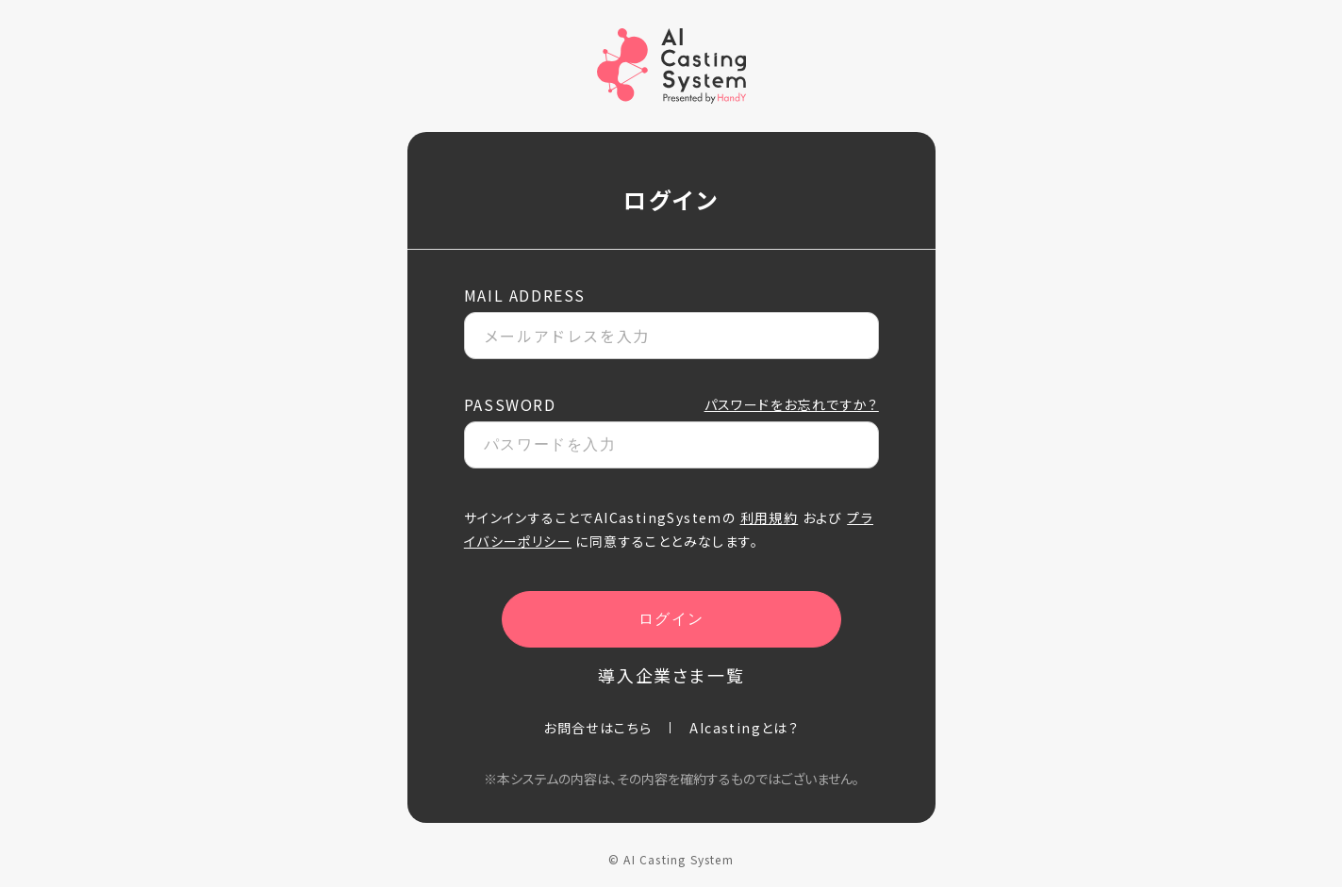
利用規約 (768, 517)
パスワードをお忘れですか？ (791, 404)
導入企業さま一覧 (671, 675)
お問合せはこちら (597, 727)
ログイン (671, 619)
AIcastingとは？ (744, 727)
